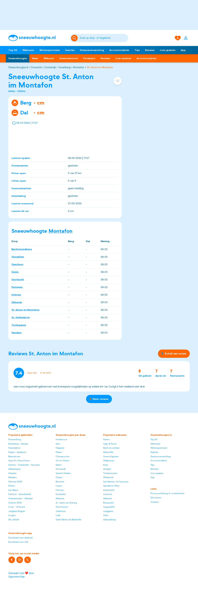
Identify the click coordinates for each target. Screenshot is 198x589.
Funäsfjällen (14, 447)
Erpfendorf (108, 490)
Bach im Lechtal (111, 447)
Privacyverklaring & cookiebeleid (167, 493)
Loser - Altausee (16, 506)
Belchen (60, 481)
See (58, 443)
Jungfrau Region (16, 511)
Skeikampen (14, 469)
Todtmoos (61, 511)
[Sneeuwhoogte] (37, 38)
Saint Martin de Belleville (68, 519)
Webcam (49, 58)
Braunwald (108, 502)
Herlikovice (61, 439)
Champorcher (63, 456)
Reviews (150, 50)
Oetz (105, 515)
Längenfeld (109, 506)
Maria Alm (108, 452)
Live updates (167, 50)
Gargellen (18, 257)
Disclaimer (156, 497)
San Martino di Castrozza (115, 481)
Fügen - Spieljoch (17, 452)
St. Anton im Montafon (100, 67)
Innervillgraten (110, 456)
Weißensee (108, 460)
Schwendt (61, 469)
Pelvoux (60, 490)
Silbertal (17, 302)
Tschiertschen (110, 473)
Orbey (59, 477)
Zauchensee (62, 506)
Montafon (78, 67)
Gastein (12, 473)
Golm (15, 272)
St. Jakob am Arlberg (66, 502)
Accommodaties (119, 50)
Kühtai (11, 485)
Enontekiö (61, 494)
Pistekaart (89, 58)
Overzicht (36, 67)
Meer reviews (99, 399)
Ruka (105, 464)
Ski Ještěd (13, 519)
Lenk (58, 515)
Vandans (17, 332)
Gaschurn (17, 264)
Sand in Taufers (63, 473)
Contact (155, 502)
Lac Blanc (13, 490)
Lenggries (108, 511)
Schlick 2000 (15, 502)
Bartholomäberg (22, 249)
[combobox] (103, 38)
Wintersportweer (49, 50)
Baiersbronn (14, 456)
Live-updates (123, 58)
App (183, 50)
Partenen (17, 287)
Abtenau (60, 498)
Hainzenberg (109, 519)
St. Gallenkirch (21, 317)
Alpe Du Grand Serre (19, 460)
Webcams (28, 50)
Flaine (59, 452)
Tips (137, 50)
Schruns (16, 294)
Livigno (11, 515)
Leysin (59, 485)
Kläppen (60, 447)
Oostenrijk (50, 67)
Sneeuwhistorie (68, 58)
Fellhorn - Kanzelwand (19, 494)
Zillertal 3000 (15, 481)
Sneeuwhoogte (17, 58)
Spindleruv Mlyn (111, 485)
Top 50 (12, 50)
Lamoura (107, 494)
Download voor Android (20, 537)
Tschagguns (19, 325)
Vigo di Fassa (109, 443)
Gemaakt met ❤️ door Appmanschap (21, 575)
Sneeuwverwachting (92, 50)
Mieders (12, 477)
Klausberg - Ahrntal (18, 443)
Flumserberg (14, 439)
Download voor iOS (18, 542)
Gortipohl (18, 279)
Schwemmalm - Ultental (20, 498)
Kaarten (70, 50)
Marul (58, 464)
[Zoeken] (103, 38)
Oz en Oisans (62, 460)
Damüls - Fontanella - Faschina (24, 464)
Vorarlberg (64, 67)
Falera (106, 439)
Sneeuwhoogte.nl (18, 67)
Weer (35, 58)
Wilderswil (108, 477)
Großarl (107, 469)
